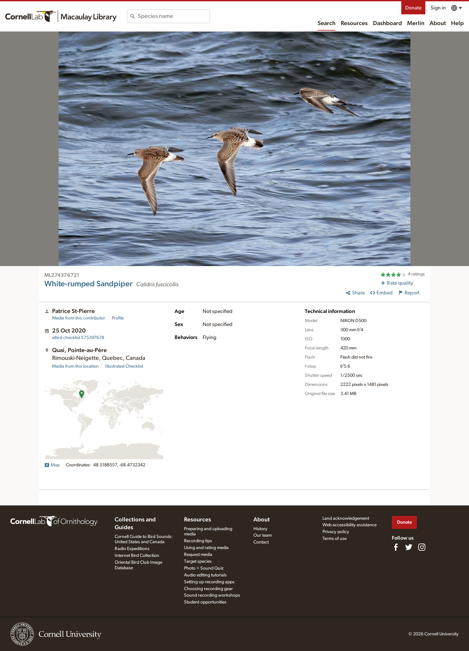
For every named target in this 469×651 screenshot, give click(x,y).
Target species (198, 561)
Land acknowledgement (345, 518)
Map (52, 465)
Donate (413, 7)
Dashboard (387, 23)
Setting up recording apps (209, 582)
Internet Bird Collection (137, 555)
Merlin (415, 23)
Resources (354, 23)
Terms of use (334, 538)
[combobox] (174, 16)
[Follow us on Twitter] (409, 547)
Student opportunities (205, 602)
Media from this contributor (78, 318)
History (260, 529)
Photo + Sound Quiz (203, 568)
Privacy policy (335, 532)
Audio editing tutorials (205, 575)
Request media (198, 554)
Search (326, 23)
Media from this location (75, 366)
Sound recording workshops (212, 595)
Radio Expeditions (132, 548)
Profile (118, 318)
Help (457, 23)
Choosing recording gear (208, 589)
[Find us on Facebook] (396, 547)
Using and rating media (206, 547)
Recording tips (198, 541)
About (438, 23)
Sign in (438, 7)
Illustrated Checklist (124, 366)
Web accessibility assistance (349, 525)
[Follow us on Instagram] (422, 547)
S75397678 (78, 337)
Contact (261, 542)
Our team (262, 535)
